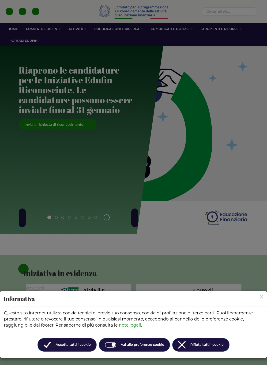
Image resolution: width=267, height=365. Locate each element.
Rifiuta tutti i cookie (201, 345)
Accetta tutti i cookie (67, 345)
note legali (130, 325)
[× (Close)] (261, 296)
